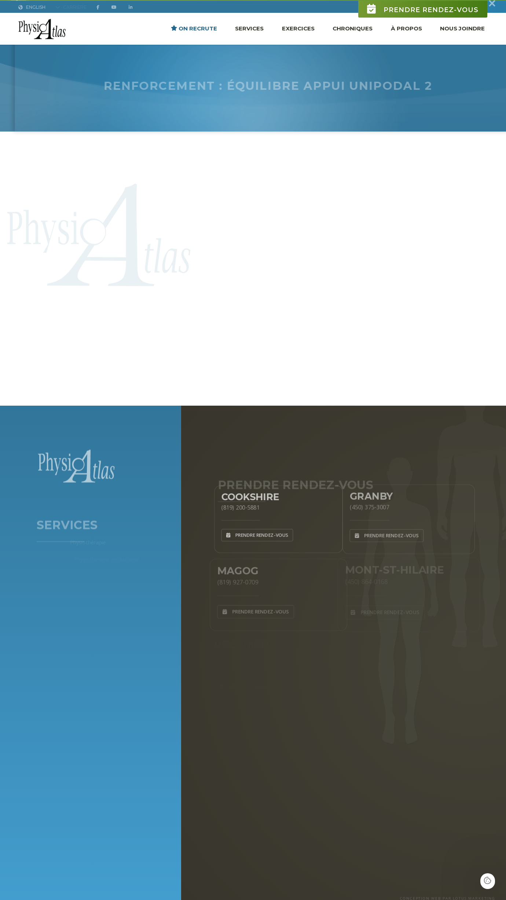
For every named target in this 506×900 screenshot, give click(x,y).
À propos (406, 34)
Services (249, 34)
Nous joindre (462, 34)
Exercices (298, 34)
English (31, 13)
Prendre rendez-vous (422, 15)
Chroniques (353, 34)
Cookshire (246, 494)
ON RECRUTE (194, 34)
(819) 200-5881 (235, 506)
